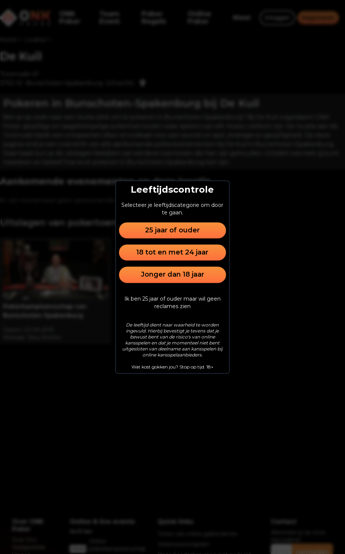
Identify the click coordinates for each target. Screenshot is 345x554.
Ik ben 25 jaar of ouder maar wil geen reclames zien (172, 302)
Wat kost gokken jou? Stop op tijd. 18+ (172, 367)
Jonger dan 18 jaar (172, 275)
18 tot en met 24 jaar (172, 252)
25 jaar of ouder (172, 230)
